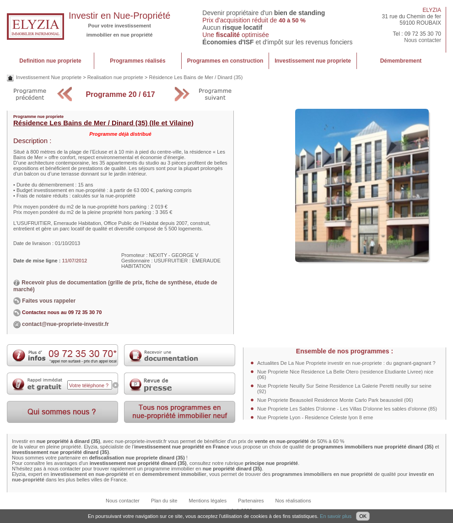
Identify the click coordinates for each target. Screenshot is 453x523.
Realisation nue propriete (115, 77)
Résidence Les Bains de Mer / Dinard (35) (196, 77)
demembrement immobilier (174, 474)
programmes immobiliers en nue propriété (322, 474)
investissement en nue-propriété (89, 474)
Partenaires (251, 500)
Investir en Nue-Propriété (119, 16)
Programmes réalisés (137, 61)
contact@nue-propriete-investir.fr (65, 324)
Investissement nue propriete (313, 61)
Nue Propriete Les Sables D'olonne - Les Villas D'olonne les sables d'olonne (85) (347, 408)
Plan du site (164, 500)
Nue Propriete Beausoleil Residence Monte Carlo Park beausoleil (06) (335, 400)
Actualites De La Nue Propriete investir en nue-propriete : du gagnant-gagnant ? (346, 363)
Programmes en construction (225, 61)
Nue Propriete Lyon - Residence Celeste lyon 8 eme (315, 417)
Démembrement (401, 61)
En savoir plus (335, 516)
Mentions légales (208, 500)
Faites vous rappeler (44, 301)
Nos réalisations (293, 500)
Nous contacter (422, 40)
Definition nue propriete (50, 61)
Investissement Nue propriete (48, 77)
